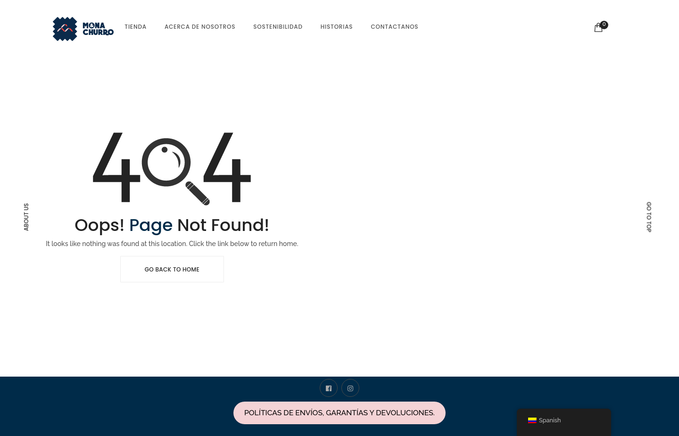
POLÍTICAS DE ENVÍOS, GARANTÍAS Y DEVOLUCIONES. (339, 412)
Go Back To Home (172, 269)
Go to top (649, 217)
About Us (26, 217)
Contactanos (394, 27)
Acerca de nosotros (200, 27)
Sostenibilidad (278, 27)
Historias (337, 27)
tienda (135, 27)
